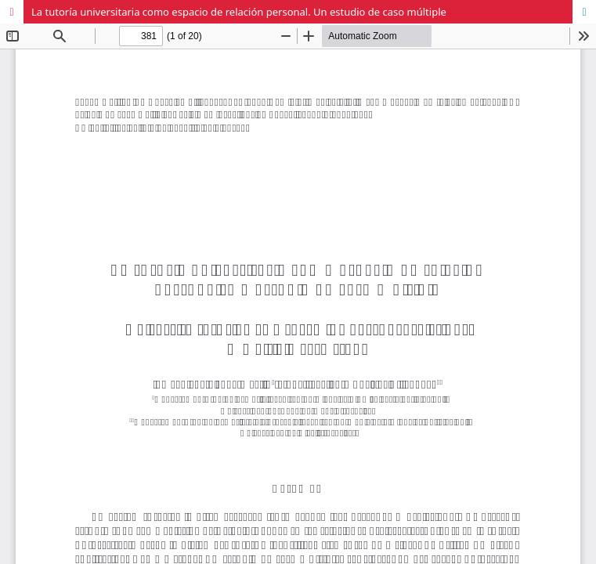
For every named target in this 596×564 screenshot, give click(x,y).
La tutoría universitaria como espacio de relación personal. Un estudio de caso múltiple (238, 12)
